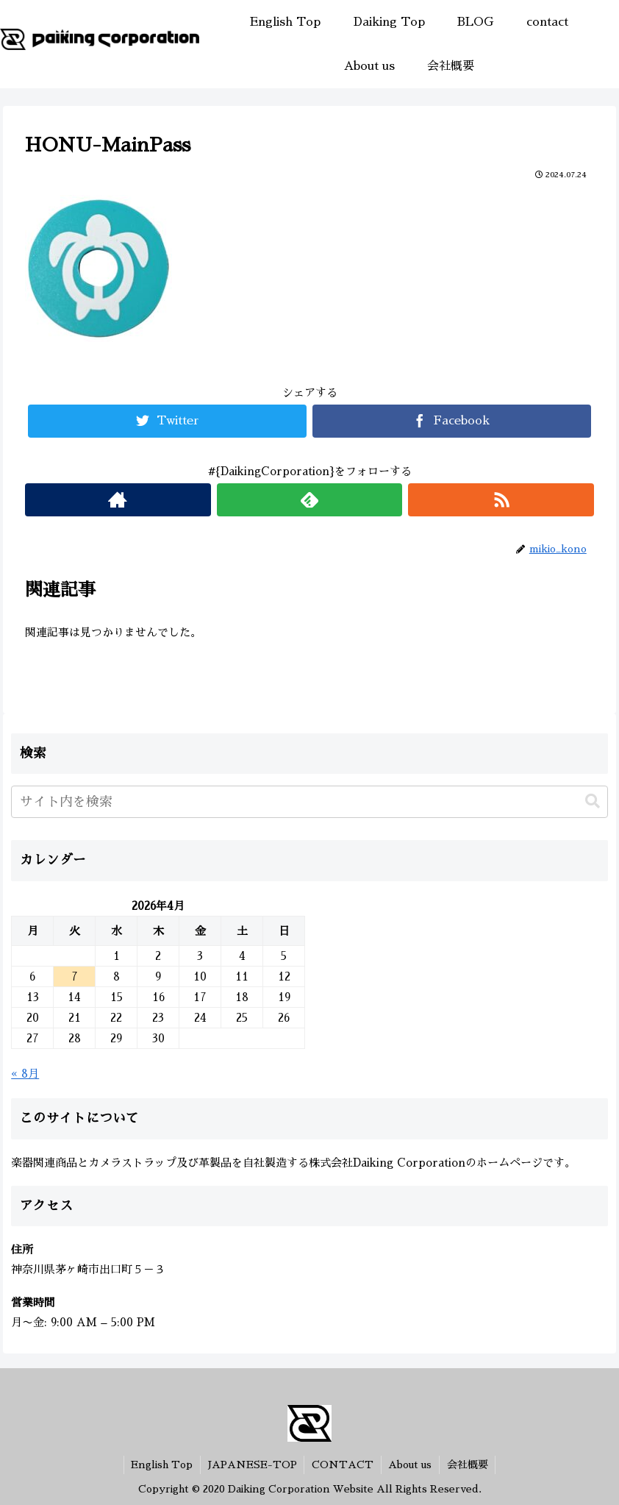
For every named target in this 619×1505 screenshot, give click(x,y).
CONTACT (342, 1464)
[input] (309, 802)
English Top (161, 1464)
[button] (592, 801)
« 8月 (25, 1073)
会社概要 (468, 1464)
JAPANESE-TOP (251, 1464)
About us (410, 1464)
